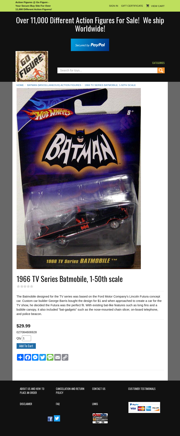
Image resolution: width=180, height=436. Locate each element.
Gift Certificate (132, 5)
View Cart (158, 6)
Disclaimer (26, 404)
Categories (158, 63)
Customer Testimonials (142, 389)
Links (95, 404)
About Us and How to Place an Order (32, 391)
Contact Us (98, 389)
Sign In (113, 5)
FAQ (58, 404)
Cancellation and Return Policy (70, 391)
